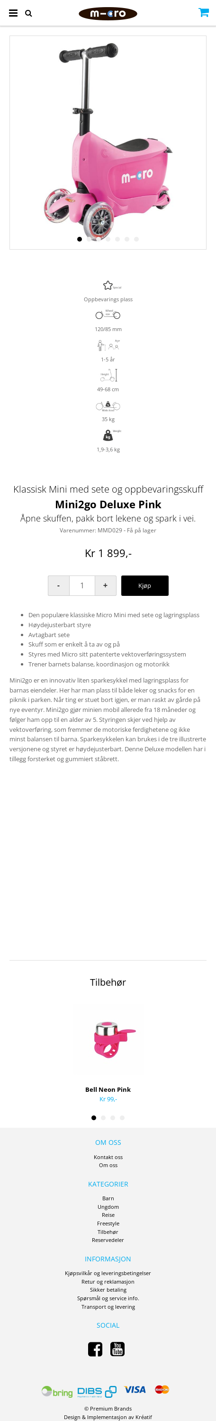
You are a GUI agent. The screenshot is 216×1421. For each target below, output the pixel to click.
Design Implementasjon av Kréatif (108, 1417)
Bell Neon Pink (108, 1089)
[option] (108, 142)
